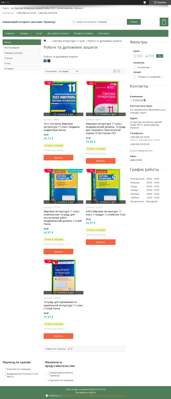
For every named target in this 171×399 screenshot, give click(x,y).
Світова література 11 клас (69, 41)
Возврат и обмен (83, 33)
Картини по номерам (19, 369)
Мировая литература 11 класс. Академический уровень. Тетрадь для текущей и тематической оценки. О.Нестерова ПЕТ (106, 128)
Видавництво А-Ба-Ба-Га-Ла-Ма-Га (23, 375)
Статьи (8, 58)
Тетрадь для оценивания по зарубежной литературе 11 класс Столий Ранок (63, 305)
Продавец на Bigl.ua (85, 392)
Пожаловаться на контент (76, 395)
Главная (9, 33)
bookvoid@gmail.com (141, 150)
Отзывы (8, 68)
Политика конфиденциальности (109, 395)
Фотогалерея (11, 47)
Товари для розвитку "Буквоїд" (61, 374)
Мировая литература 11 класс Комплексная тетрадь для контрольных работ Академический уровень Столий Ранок (63, 218)
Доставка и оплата (58, 33)
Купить (58, 157)
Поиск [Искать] (134, 22)
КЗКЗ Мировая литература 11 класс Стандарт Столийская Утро (106, 213)
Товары (24, 33)
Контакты (103, 33)
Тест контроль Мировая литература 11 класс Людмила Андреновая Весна (62, 127)
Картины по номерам (61, 380)
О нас (39, 33)
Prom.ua (101, 389)
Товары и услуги (13, 52)
